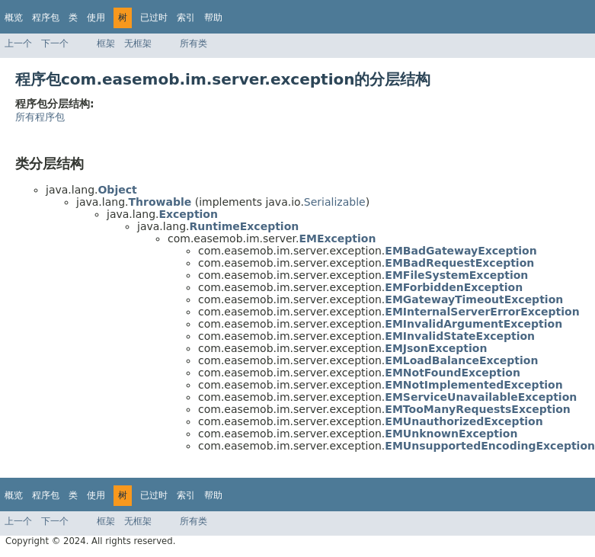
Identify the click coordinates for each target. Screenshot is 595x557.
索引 (186, 17)
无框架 (138, 43)
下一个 (55, 43)
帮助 (213, 17)
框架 (106, 43)
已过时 (154, 17)
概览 (14, 17)
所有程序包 (40, 117)
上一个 (18, 43)
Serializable (335, 202)
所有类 (193, 43)
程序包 (45, 17)
